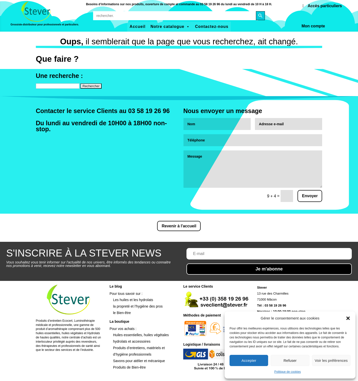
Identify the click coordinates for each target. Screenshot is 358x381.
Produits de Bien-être (129, 367)
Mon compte (313, 26)
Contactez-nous (211, 26)
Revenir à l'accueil (179, 226)
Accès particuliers (325, 6)
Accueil (138, 26)
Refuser (290, 360)
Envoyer (310, 196)
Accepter (248, 360)
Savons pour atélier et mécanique (139, 361)
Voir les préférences (331, 360)
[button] (348, 318)
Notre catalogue (170, 27)
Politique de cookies (287, 372)
